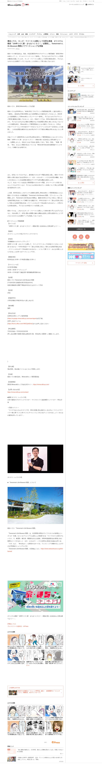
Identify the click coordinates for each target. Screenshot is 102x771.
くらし (64, 1)
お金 (22, 34)
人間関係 (45, 34)
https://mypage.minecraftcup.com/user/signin (22, 318)
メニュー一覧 (91, 1)
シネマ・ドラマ (73, 34)
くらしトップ (12, 34)
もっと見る (81, 85)
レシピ (68, 1)
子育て (60, 1)
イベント (52, 34)
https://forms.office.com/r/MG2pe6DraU (20, 323)
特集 (69, 63)
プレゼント (85, 1)
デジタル (81, 34)
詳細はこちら (12, 623)
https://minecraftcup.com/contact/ (18, 392)
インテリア (32, 34)
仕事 (18, 34)
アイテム (39, 34)
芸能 (57, 34)
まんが (77, 1)
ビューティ (73, 1)
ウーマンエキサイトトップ (76, 4)
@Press (17, 48)
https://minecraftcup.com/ (41, 384)
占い (81, 1)
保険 (26, 34)
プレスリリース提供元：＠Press (18, 626)
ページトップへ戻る (81, 263)
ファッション (64, 34)
